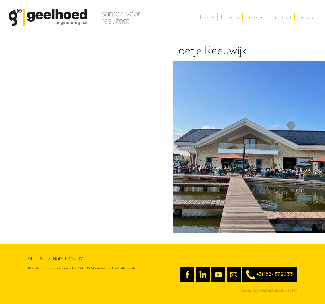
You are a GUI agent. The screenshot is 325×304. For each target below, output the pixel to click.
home (207, 17)
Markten (255, 17)
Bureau (230, 17)
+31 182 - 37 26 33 (267, 275)
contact (281, 17)
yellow (306, 17)
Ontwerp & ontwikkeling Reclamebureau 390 (269, 291)
